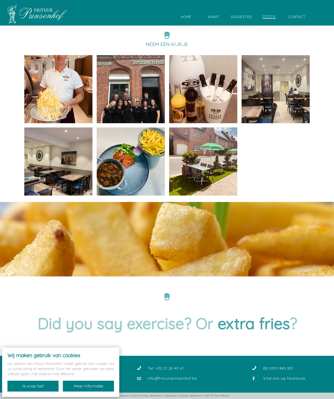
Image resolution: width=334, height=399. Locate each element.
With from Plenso (216, 395)
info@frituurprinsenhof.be (172, 378)
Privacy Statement (151, 395)
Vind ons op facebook (284, 378)
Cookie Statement (191, 395)
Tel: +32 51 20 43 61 (166, 368)
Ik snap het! (33, 386)
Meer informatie (88, 386)
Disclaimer (170, 395)
